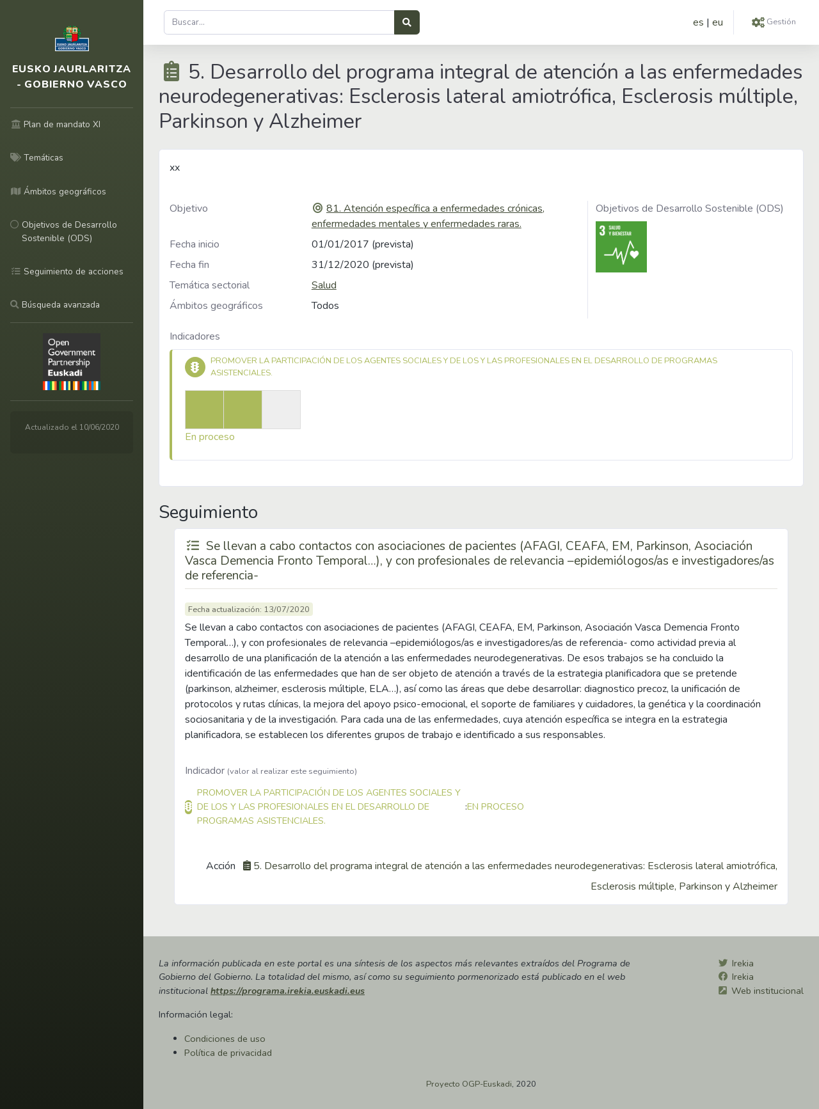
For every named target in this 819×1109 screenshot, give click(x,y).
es (698, 22)
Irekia (743, 963)
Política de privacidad (228, 1052)
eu (717, 22)
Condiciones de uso (225, 1038)
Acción (220, 866)
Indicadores (195, 336)
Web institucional (767, 990)
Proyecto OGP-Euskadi (469, 1084)
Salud (324, 285)
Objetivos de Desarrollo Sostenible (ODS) (690, 208)
